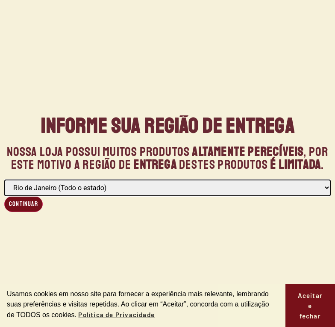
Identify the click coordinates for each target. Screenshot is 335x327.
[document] (167, 163)
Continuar (23, 204)
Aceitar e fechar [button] (310, 306)
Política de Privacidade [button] (116, 314)
